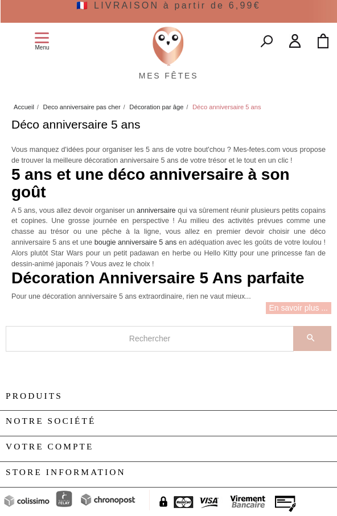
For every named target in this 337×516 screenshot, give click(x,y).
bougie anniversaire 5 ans (135, 242)
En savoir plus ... (298, 307)
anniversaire (156, 210)
